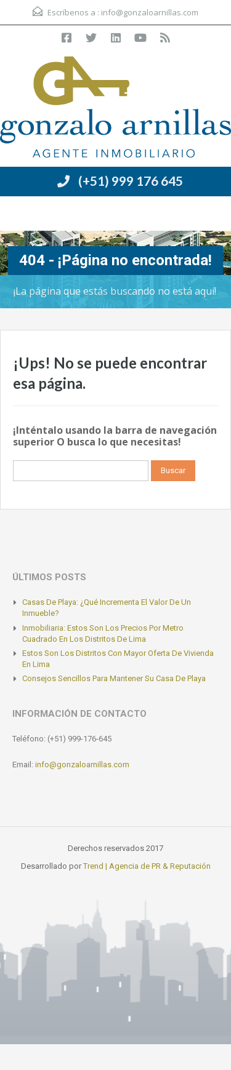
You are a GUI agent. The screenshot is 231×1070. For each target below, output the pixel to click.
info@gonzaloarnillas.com (149, 12)
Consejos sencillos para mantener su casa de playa (114, 678)
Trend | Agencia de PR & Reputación (147, 866)
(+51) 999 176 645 (130, 180)
